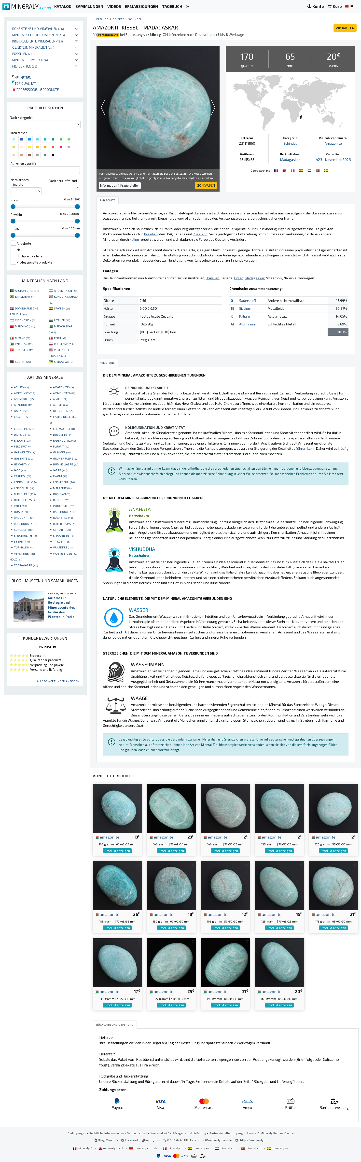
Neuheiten (21, 77)
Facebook (130, 1140)
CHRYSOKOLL (64, 428)
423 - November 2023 (333, 159)
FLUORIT (61, 446)
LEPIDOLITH (24, 488)
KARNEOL (22, 476)
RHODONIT (23, 517)
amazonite (107, 836)
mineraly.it (173, 1148)
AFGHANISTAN (27, 290)
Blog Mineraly (106, 1140)
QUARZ (22, 511)
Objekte (118, 19)
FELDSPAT (22, 446)
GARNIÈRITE (24, 452)
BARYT (21, 410)
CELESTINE (24, 428)
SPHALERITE (63, 535)
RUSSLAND (63, 344)
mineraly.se (278, 1148)
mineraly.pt (252, 1148)
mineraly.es (199, 1148)
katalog (102, 19)
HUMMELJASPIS (65, 464)
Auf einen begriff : (23, 163)
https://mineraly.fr (253, 1140)
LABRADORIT (25, 482)
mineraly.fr (83, 1148)
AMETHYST (24, 393)
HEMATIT (22, 464)
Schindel (135, 19)
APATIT (60, 399)
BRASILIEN (24, 296)
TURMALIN (23, 547)
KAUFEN (345, 28)
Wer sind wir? (160, 1133)
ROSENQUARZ (25, 523)
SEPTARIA (62, 529)
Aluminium (247, 324)
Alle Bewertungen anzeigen (58, 681)
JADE (20, 470)
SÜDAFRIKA (24, 361)
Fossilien (23, 54)
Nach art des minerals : (20, 182)
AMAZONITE (63, 387)
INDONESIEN (25, 320)
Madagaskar (290, 159)
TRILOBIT (61, 541)
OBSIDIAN (61, 494)
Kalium (244, 316)
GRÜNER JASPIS (65, 458)
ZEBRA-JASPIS (26, 565)
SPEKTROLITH (25, 535)
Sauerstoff (247, 300)
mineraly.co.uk (111, 1148)
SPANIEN (62, 308)
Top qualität (24, 83)
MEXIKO (22, 338)
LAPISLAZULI (64, 482)
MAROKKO (25, 326)
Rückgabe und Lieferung (189, 1133)
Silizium (245, 308)
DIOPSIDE (22, 434)
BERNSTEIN (63, 410)
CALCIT (21, 416)
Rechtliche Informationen (106, 1133)
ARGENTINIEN (65, 290)
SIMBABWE (63, 361)
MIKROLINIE (25, 494)
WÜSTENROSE (65, 553)
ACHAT (21, 387)
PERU (60, 338)
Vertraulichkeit (137, 1133)
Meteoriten (24, 66)
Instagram (151, 1140)
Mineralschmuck (30, 60)
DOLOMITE (62, 434)
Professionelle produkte (35, 89)
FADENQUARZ (64, 440)
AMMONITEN (64, 393)
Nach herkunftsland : (63, 181)
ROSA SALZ (63, 517)
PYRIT (20, 505)
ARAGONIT (23, 404)
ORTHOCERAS (25, 500)
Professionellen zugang (226, 1133)
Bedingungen (77, 1133)
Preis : (15, 200)
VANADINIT (62, 547)
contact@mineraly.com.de (213, 1140)
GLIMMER (61, 452)
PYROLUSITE (63, 505)
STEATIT (22, 541)
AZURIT (60, 404)
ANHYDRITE (24, 399)
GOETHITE (23, 458)
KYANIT (60, 476)
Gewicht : (17, 215)
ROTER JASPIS (64, 523)
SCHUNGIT (23, 529)
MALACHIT (62, 488)
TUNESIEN (24, 349)
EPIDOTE (22, 440)
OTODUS (61, 500)
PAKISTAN (23, 344)
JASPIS (60, 470)
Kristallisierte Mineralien (37, 41)
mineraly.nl (225, 1148)
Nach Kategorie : (21, 118)
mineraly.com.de (143, 1148)
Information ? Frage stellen (119, 185)
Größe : (16, 229)
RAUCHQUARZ (65, 511)
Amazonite (333, 143)
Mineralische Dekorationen (38, 35)
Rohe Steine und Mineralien (38, 29)
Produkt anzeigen (117, 851)
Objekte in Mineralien (33, 47)
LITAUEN (62, 320)
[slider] (13, 206)
